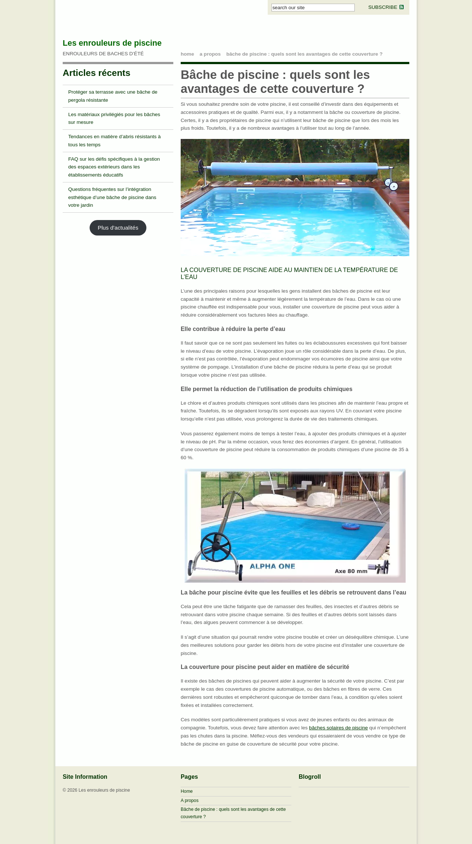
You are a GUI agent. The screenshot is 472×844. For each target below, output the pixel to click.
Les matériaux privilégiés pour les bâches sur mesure (114, 118)
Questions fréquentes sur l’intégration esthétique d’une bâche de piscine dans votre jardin (112, 197)
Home (187, 791)
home (187, 54)
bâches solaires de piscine (338, 727)
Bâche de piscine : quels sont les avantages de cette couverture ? (304, 54)
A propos (210, 54)
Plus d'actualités (118, 227)
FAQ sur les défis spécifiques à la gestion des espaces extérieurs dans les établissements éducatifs (114, 167)
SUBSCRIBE (386, 7)
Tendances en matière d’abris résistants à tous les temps (114, 140)
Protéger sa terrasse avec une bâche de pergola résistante (112, 96)
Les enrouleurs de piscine (112, 43)
